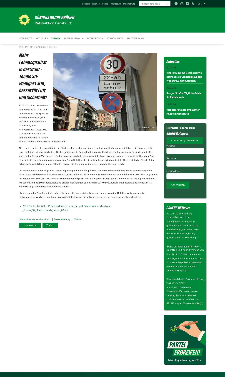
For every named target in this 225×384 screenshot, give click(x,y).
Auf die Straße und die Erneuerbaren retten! (180, 219)
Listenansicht (30, 225)
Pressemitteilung (62, 219)
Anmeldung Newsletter (185, 144)
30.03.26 (171, 67)
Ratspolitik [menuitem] (94, 38)
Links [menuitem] (200, 3)
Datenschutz (129, 3)
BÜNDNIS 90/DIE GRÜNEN (57, 17)
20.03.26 (171, 91)
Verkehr (78, 219)
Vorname (171, 149)
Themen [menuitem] (55, 38)
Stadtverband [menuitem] (135, 38)
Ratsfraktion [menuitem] (72, 38)
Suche (105, 3)
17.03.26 (171, 108)
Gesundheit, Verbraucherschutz (35, 219)
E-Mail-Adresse (174, 174)
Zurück (50, 225)
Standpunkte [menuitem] (115, 38)
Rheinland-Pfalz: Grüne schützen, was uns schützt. (182, 288)
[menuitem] (86, 4)
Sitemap (96, 3)
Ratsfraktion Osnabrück (32, 47)
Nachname (172, 162)
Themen (53, 47)
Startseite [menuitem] (25, 38)
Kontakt (86, 3)
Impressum (115, 3)
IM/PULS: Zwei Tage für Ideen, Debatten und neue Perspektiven (184, 253)
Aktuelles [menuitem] (41, 38)
